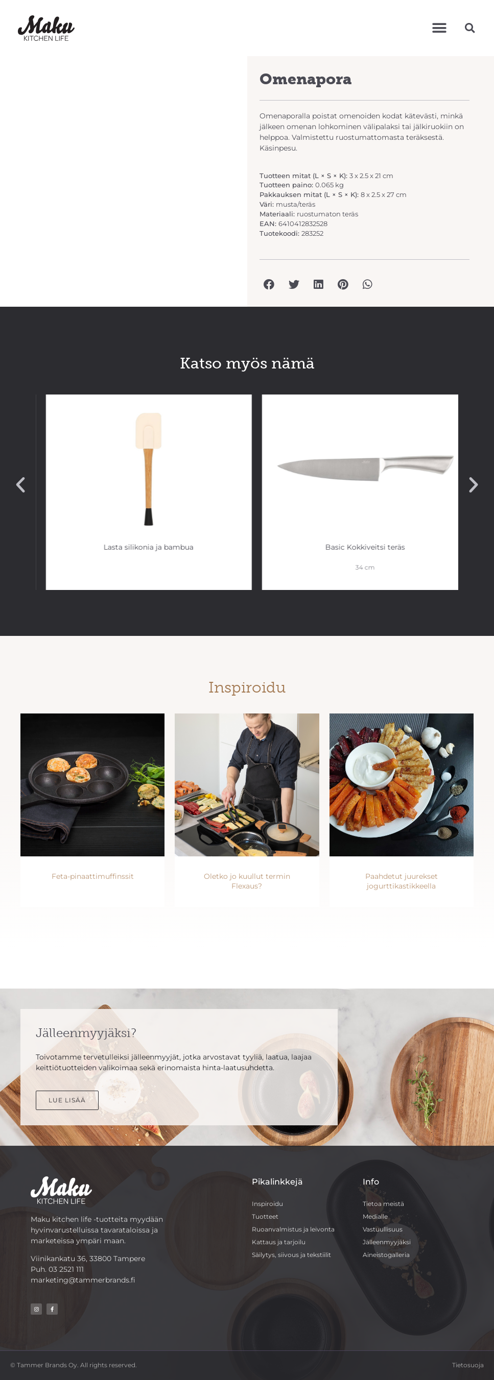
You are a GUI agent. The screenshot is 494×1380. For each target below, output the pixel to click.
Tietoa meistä (383, 1204)
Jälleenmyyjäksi (387, 1242)
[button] (439, 27)
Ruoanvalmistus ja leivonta (293, 1229)
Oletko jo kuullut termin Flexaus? (247, 881)
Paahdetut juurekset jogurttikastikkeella (401, 881)
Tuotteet (265, 1216)
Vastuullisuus (383, 1229)
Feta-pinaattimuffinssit (93, 876)
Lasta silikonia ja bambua (355, 547)
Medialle (375, 1216)
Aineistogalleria (386, 1255)
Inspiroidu (267, 1204)
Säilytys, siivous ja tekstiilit (291, 1255)
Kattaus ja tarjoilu (278, 1242)
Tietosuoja (468, 1365)
